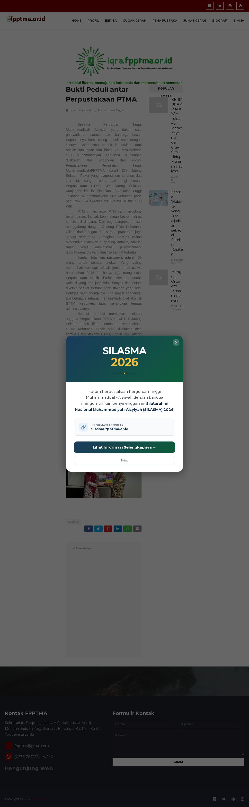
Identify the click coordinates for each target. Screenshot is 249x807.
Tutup (125, 460)
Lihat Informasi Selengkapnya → (124, 447)
